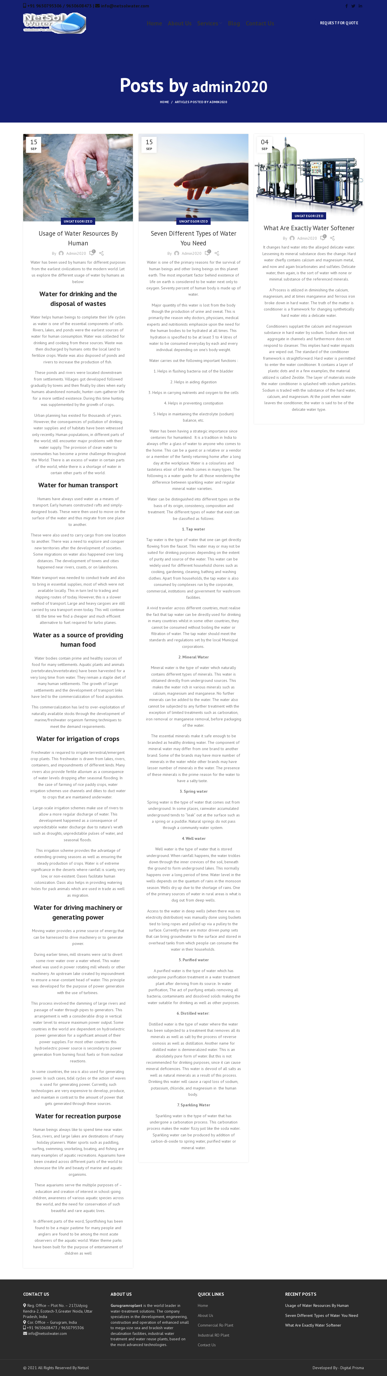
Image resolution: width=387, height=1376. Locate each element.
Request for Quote (339, 26)
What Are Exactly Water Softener (313, 1325)
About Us (205, 1315)
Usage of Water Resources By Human (317, 1305)
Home (164, 102)
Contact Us (207, 1344)
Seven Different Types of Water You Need (321, 1315)
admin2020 (229, 84)
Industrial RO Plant (213, 1335)
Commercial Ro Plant (215, 1325)
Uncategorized (78, 221)
